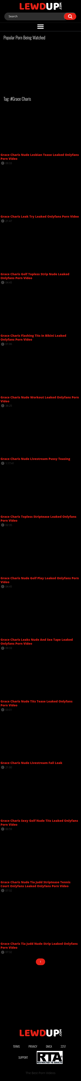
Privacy (33, 1046)
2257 (63, 1046)
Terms (16, 1046)
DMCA (49, 1046)
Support (23, 1057)
